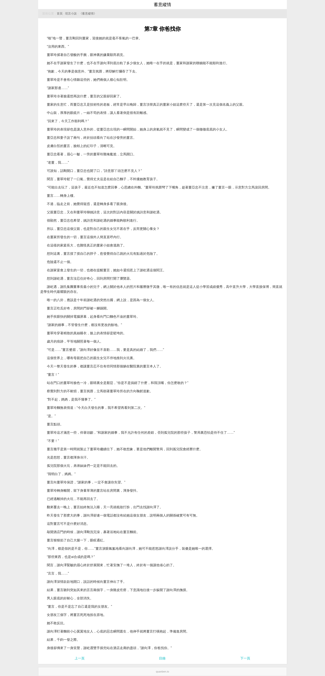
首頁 (60, 13)
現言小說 (71, 13)
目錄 (162, 658)
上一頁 (80, 658)
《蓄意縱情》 (88, 13)
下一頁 (245, 658)
